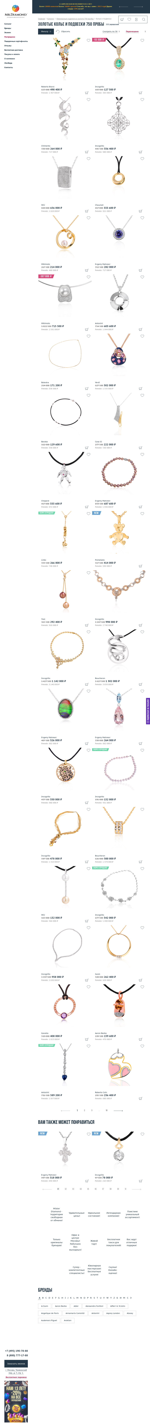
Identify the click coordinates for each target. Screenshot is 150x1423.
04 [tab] (81, 1189)
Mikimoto (45, 264)
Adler (76, 1306)
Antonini (99, 323)
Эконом (7, 32)
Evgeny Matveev (102, 264)
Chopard (45, 501)
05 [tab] (88, 1189)
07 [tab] (103, 1189)
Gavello (44, 1033)
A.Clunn (44, 1306)
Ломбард (8, 63)
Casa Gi (98, 442)
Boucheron (100, 678)
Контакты (8, 67)
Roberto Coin (101, 1092)
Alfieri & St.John (117, 1306)
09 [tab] (118, 1189)
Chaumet (99, 205)
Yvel (43, 619)
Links (43, 560)
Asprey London (113, 1313)
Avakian (67, 1320)
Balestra (45, 382)
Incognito (99, 87)
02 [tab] (66, 1189)
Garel (97, 974)
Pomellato (100, 560)
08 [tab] (110, 1189)
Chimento (45, 146)
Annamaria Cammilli (75, 1313)
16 (106, 1111)
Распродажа (9, 37)
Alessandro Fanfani (94, 1306)
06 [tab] (96, 1189)
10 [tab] (125, 1189)
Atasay (130, 1313)
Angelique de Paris (50, 1313)
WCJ (43, 205)
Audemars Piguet (49, 1320)
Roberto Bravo (47, 87)
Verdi (97, 382)
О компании (9, 59)
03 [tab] (73, 1189)
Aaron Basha (101, 1033)
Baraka (44, 442)
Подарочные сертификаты (16, 41)
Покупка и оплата (12, 54)
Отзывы (7, 46)
